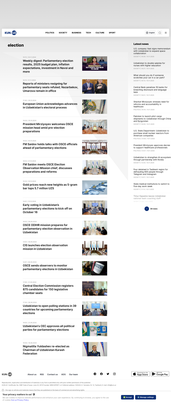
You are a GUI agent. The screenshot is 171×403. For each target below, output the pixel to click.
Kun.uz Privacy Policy (20, 400)
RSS (42, 374)
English (150, 32)
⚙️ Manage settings (145, 397)
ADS (63, 374)
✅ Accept (127, 397)
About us (32, 374)
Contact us (52, 374)
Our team (73, 374)
